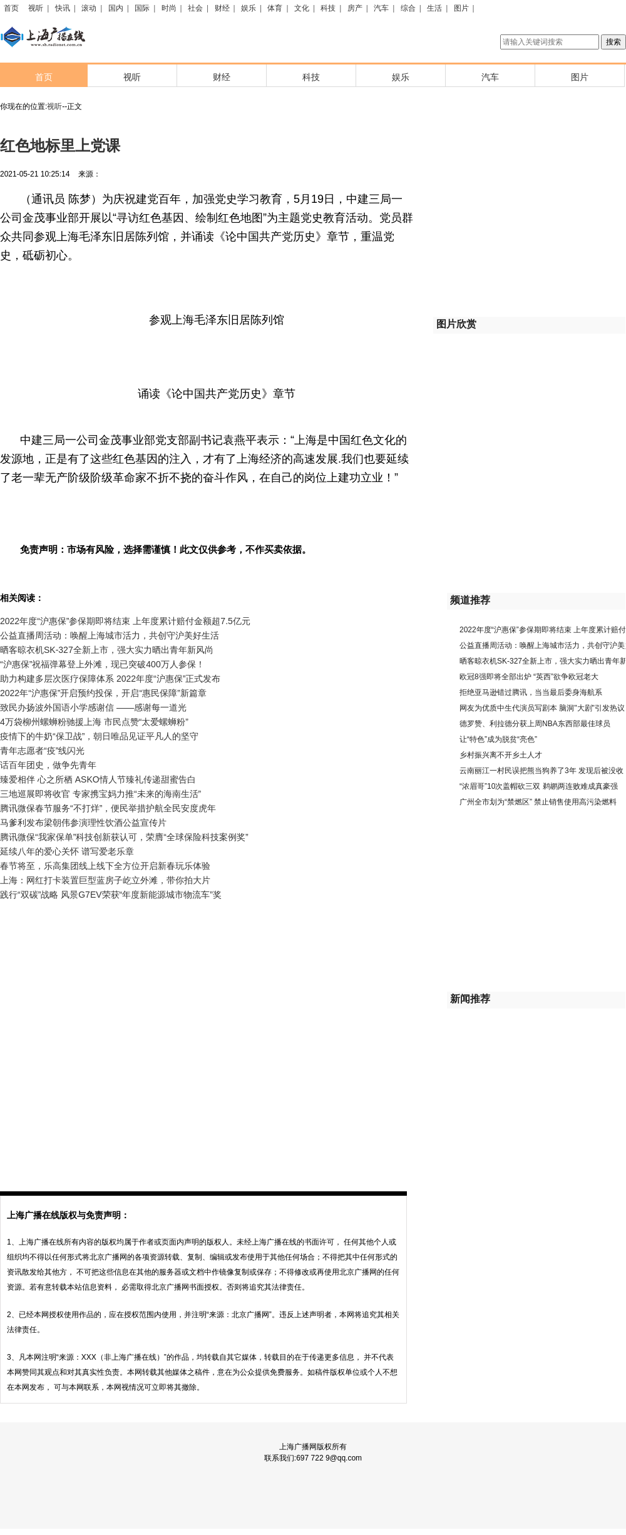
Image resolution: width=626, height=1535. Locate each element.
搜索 (613, 42)
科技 (328, 8)
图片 (461, 8)
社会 (195, 8)
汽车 (381, 8)
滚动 (88, 8)
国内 (115, 8)
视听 (35, 8)
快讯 (62, 8)
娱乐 (248, 8)
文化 (301, 8)
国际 (142, 8)
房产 (354, 8)
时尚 (169, 8)
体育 (274, 8)
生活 (434, 8)
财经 (222, 8)
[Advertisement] (129, 1037)
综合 (408, 8)
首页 (11, 8)
